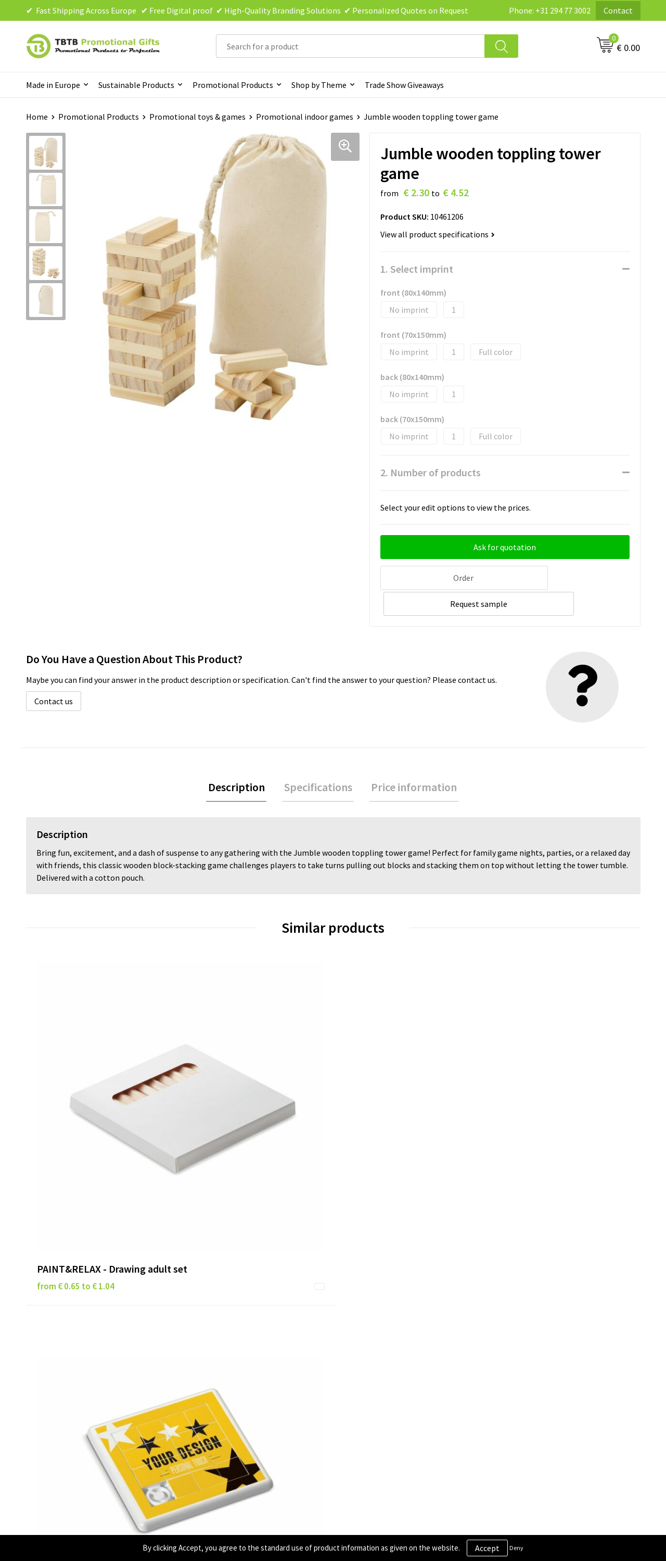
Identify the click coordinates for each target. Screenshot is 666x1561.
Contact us (53, 673)
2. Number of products (430, 472)
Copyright (364, 1337)
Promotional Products (233, 85)
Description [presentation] (240, 760)
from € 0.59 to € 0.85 (229, 1104)
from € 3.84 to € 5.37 (536, 1104)
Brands (358, 1273)
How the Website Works (236, 1305)
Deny (516, 1548)
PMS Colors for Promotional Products (261, 1337)
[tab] (240, 760)
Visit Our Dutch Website (540, 1321)
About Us (514, 1273)
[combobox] (350, 46)
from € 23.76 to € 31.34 (387, 1119)
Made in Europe (53, 85)
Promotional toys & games (197, 116)
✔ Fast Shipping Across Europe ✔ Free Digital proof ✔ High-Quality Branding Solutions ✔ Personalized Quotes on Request (247, 10)
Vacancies (515, 1289)
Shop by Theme (319, 85)
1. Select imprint (416, 268)
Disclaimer (365, 1305)
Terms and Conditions (385, 1321)
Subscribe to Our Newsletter (396, 1353)
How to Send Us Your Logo (239, 1353)
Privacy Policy (370, 1289)
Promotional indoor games (304, 116)
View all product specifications (437, 234)
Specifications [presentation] (318, 760)
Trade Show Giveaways (404, 85)
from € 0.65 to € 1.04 (75, 1119)
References (518, 1305)
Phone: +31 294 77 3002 (550, 10)
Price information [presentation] (411, 760)
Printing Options (224, 1321)
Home (37, 116)
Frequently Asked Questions (243, 1273)
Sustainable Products (136, 85)
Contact (618, 10)
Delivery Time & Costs (232, 1289)
